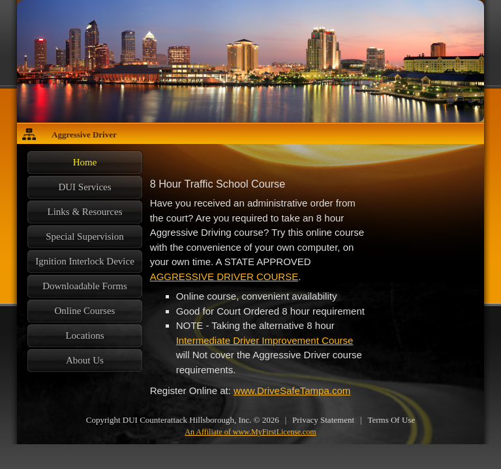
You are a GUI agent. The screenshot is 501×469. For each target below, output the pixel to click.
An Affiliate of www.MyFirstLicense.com (250, 431)
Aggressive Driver (84, 134)
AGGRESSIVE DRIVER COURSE (224, 276)
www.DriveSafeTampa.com (292, 390)
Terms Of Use (391, 420)
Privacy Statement (323, 420)
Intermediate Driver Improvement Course (265, 340)
